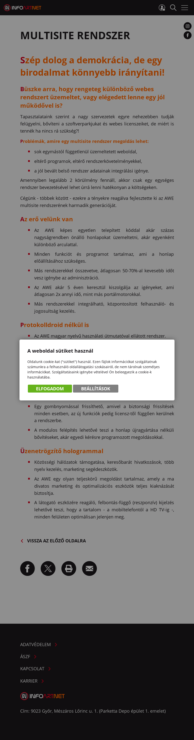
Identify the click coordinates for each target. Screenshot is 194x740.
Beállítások (95, 389)
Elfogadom (50, 389)
